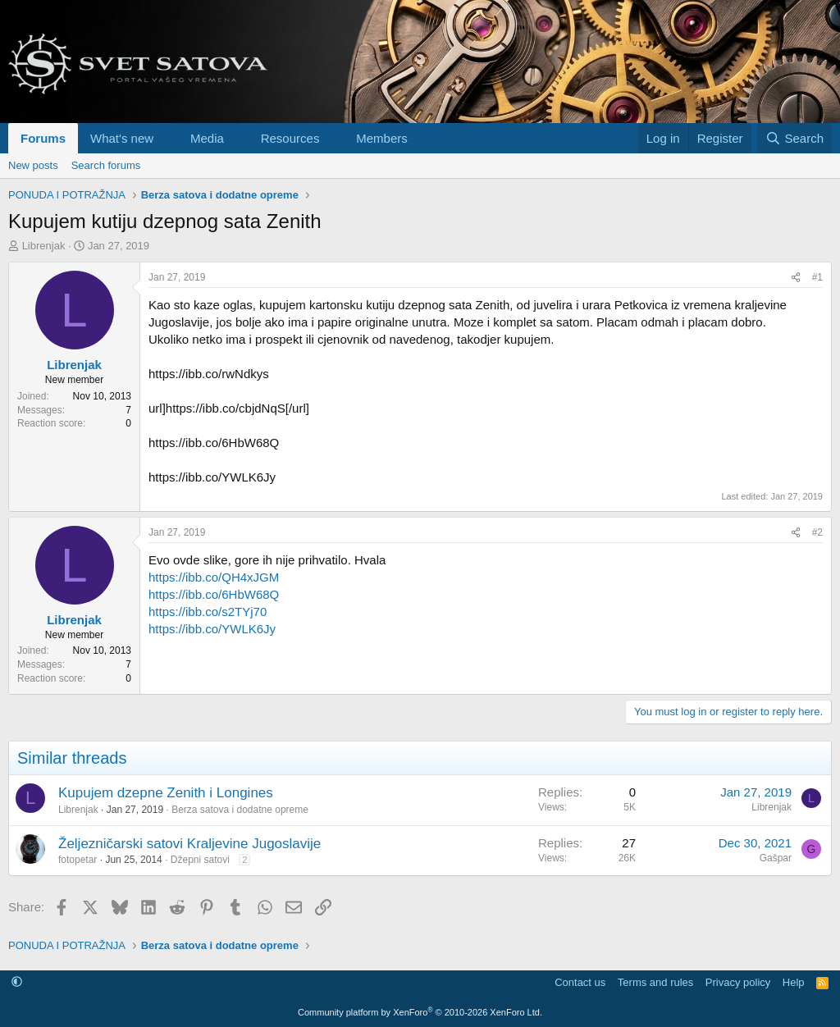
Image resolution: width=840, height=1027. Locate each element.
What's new (121, 138)
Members (382, 138)
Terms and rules (655, 982)
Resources (290, 138)
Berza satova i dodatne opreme (239, 809)
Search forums (106, 165)
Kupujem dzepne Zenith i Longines (165, 793)
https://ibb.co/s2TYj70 (207, 611)
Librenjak (44, 246)
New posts (33, 165)
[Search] (794, 138)
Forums (43, 138)
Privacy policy (737, 982)
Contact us (580, 982)
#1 (817, 277)
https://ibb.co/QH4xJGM (213, 577)
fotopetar (77, 859)
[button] (166, 138)
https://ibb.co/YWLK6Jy (212, 629)
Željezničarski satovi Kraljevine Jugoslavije (189, 843)
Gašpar (776, 858)
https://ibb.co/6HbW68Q (213, 594)
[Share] (795, 277)
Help (794, 982)
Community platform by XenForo (420, 1012)
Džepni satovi (200, 859)
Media (207, 138)
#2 (817, 532)
